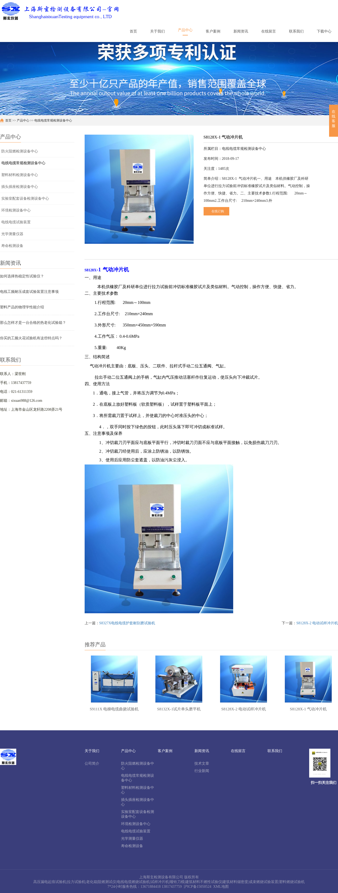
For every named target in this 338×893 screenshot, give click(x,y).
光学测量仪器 (12, 234)
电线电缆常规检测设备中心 (53, 120)
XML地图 (221, 887)
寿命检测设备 (12, 246)
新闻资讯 (201, 751)
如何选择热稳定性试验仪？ (22, 276)
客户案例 (165, 751)
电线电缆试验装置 (16, 222)
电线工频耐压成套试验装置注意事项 (29, 292)
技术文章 (201, 763)
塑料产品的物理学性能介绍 (22, 307)
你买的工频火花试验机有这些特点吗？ (31, 338)
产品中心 (23, 120)
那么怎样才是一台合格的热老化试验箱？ (33, 323)
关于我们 (92, 751)
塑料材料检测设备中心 (19, 175)
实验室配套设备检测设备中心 (25, 198)
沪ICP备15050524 (197, 887)
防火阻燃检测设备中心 (19, 151)
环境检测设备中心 (16, 210)
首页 (8, 120)
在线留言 (238, 751)
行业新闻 (201, 771)
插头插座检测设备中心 (19, 187)
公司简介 (92, 763)
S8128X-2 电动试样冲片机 (317, 623)
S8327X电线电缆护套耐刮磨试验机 (127, 623)
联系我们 (275, 751)
